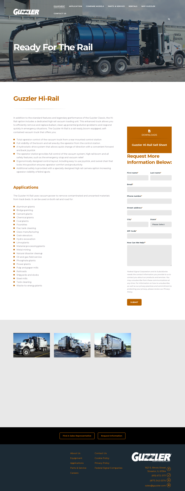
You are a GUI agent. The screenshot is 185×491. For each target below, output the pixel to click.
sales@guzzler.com (155, 461)
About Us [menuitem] (75, 429)
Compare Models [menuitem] (95, 6)
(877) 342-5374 (158, 456)
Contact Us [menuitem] (60, 13)
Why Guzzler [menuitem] (148, 6)
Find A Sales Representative (77, 411)
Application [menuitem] (75, 6)
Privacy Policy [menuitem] (102, 439)
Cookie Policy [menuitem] (102, 434)
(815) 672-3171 (158, 451)
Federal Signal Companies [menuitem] (108, 443)
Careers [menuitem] (74, 448)
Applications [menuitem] (77, 439)
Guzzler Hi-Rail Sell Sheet (149, 145)
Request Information (111, 411)
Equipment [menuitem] (59, 6)
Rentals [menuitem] (133, 6)
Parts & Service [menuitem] (116, 6)
